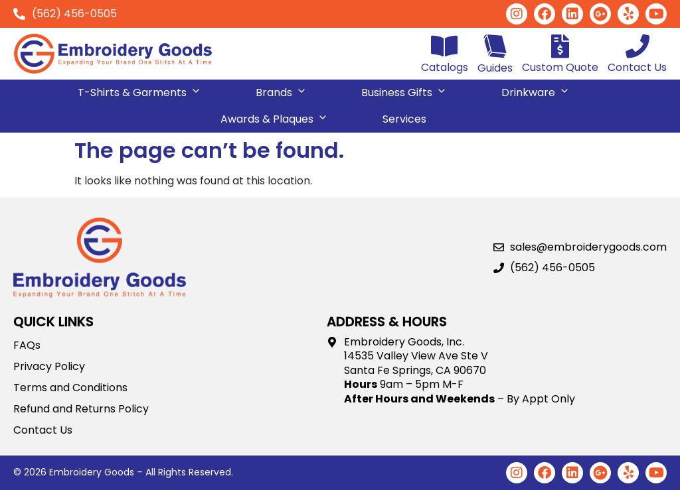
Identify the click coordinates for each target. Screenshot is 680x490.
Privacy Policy (49, 366)
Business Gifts (404, 90)
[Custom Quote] (560, 46)
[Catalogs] (445, 46)
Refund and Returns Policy (81, 409)
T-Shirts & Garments (139, 90)
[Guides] (495, 46)
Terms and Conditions (70, 388)
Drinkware (535, 90)
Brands (281, 90)
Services (404, 119)
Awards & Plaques (274, 116)
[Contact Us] (637, 46)
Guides (495, 68)
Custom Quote (560, 67)
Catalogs (444, 67)
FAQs (27, 345)
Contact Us (637, 67)
